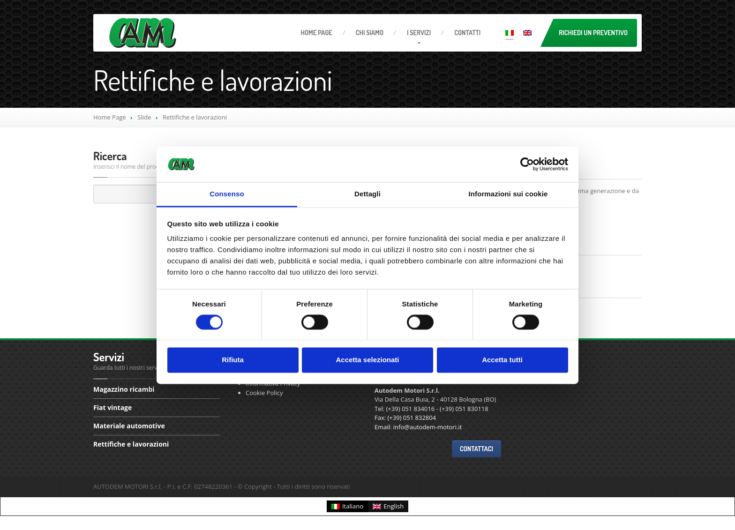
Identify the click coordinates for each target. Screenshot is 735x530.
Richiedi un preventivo (593, 33)
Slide (144, 117)
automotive (129, 425)
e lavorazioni (131, 444)
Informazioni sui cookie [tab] (508, 194)
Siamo (369, 33)
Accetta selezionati (367, 360)
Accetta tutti (502, 360)
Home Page (109, 117)
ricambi (124, 390)
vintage (112, 407)
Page (316, 33)
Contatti (467, 33)
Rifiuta (233, 360)
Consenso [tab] (227, 194)
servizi (419, 33)
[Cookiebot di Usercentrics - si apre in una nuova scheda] (527, 164)
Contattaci (476, 449)
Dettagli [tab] (367, 194)
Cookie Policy (264, 392)
